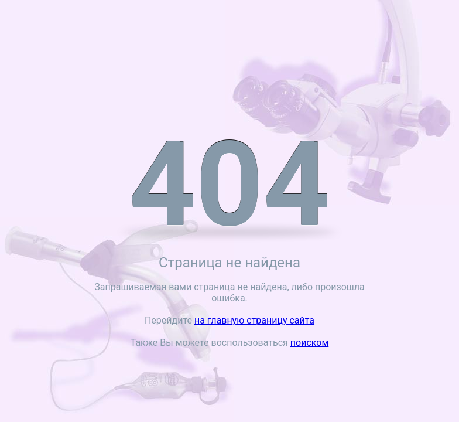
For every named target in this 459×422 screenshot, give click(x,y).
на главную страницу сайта (254, 320)
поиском (309, 342)
